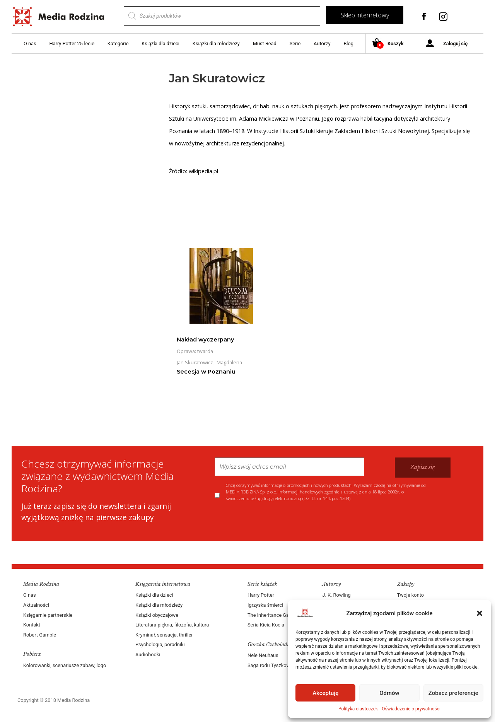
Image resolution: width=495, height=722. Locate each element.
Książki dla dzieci (160, 43)
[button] (479, 613)
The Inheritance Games (273, 615)
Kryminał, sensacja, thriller (164, 635)
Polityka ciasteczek (358, 709)
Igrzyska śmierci (265, 605)
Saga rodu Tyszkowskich (275, 665)
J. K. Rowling (336, 595)
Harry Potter (261, 595)
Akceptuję (325, 693)
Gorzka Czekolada (269, 644)
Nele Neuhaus (263, 655)
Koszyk (391, 44)
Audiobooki (147, 654)
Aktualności (36, 605)
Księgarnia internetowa (162, 584)
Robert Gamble (39, 635)
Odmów (389, 693)
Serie (295, 43)
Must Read (265, 43)
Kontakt (31, 625)
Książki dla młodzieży (216, 43)
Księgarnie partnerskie (47, 615)
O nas (30, 43)
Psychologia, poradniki (160, 644)
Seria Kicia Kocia (266, 625)
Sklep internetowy (365, 15)
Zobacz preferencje (453, 693)
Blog (348, 43)
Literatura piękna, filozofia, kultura (172, 625)
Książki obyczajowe (156, 615)
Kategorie (118, 43)
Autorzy (322, 43)
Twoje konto (410, 595)
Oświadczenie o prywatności (411, 709)
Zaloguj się (455, 43)
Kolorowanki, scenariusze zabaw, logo (64, 665)
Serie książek (262, 584)
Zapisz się (422, 467)
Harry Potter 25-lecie (71, 43)
